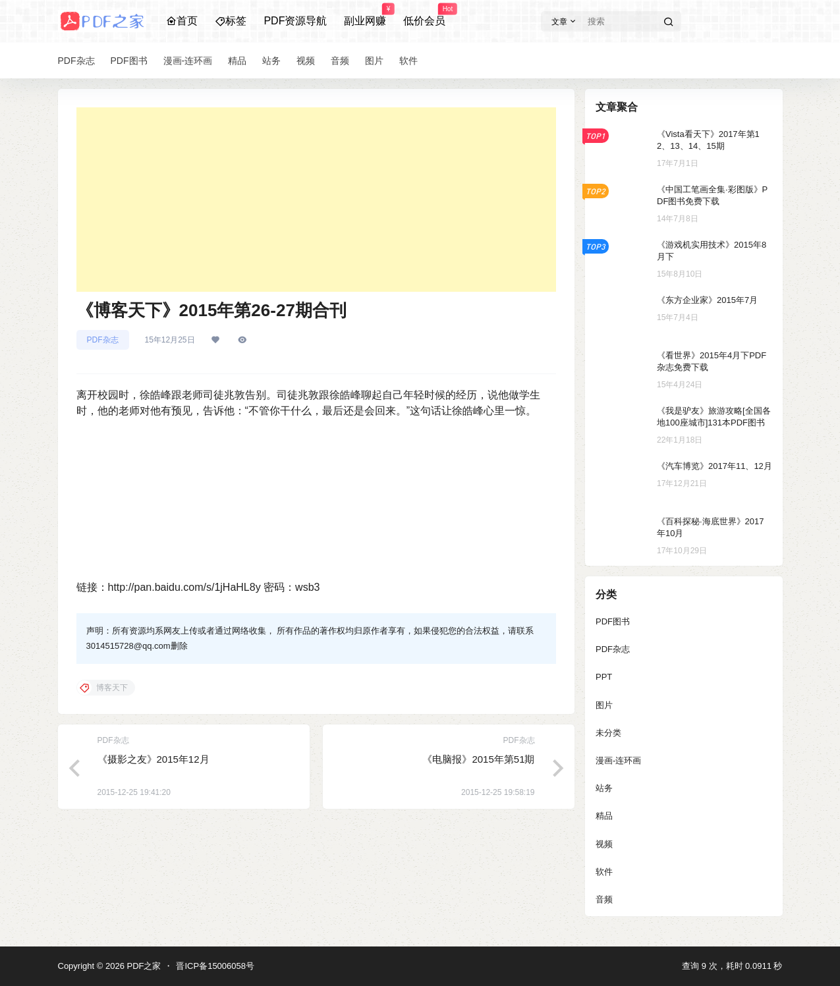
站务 (604, 788)
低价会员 (424, 15)
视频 (604, 844)
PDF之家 (143, 966)
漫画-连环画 (618, 760)
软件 (604, 872)
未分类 (608, 733)
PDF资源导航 (295, 20)
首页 (182, 20)
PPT (604, 677)
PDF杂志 (103, 339)
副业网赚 (365, 15)
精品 (604, 816)
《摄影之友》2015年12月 (154, 759)
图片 (604, 705)
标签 (230, 20)
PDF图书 (613, 621)
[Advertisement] (316, 199)
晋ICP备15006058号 (215, 966)
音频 (604, 899)
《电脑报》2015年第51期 (478, 759)
